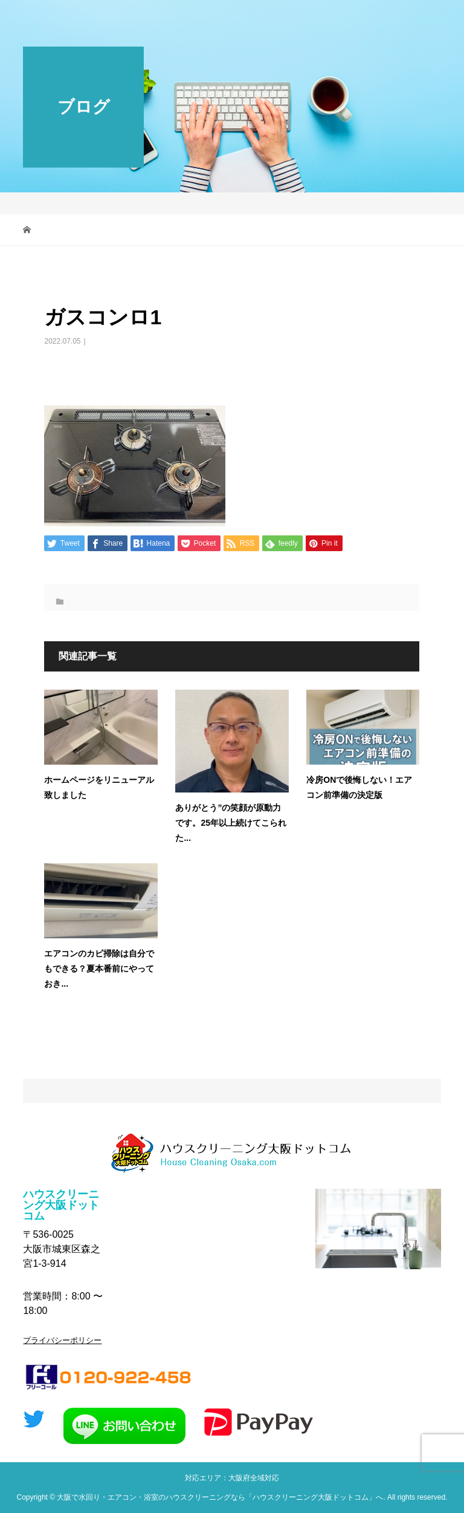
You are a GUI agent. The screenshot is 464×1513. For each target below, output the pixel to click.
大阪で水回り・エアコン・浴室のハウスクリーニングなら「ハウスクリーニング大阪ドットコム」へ (220, 1497)
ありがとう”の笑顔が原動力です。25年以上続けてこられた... (230, 823)
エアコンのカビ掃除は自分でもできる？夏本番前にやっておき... (99, 969)
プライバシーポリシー (62, 1340)
